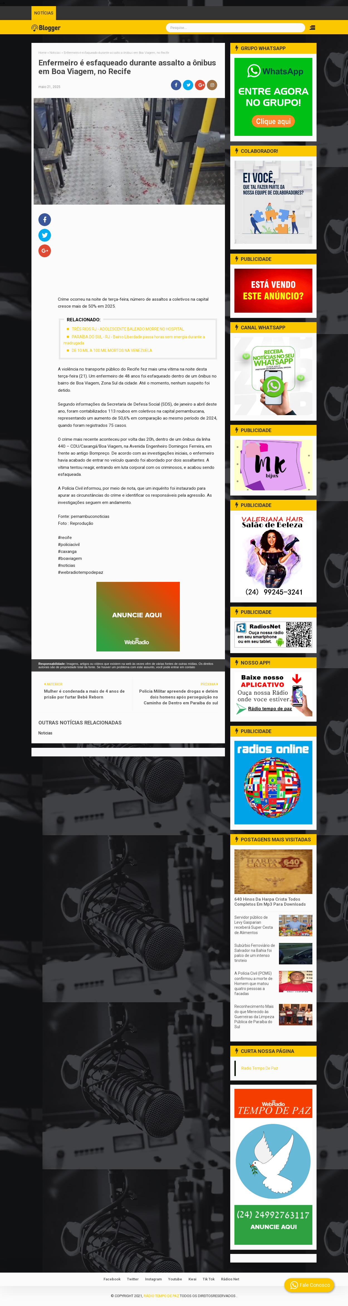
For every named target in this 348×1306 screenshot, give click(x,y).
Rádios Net (230, 1279)
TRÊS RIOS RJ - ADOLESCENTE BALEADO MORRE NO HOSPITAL (128, 329)
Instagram (153, 1279)
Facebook (112, 1279)
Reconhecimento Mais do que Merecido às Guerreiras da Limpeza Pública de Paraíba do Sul (254, 1016)
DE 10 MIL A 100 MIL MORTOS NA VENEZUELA (112, 350)
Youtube (175, 1279)
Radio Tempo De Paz (259, 1068)
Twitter (133, 1279)
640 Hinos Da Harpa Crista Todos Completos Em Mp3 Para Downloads (270, 902)
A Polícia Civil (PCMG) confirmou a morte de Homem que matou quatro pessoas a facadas (253, 983)
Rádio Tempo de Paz (161, 1296)
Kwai (192, 1279)
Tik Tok (209, 1279)
